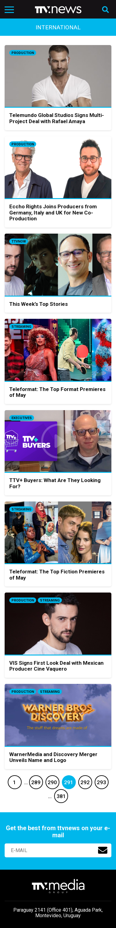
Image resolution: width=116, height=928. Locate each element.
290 (52, 782)
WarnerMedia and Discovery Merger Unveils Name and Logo (53, 757)
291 (68, 782)
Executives (21, 418)
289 (36, 782)
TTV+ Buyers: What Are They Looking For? (55, 483)
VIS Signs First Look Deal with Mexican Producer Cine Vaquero (56, 666)
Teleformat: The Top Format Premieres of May (57, 392)
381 (61, 796)
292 (85, 782)
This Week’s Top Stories (38, 304)
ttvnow (18, 241)
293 (101, 782)
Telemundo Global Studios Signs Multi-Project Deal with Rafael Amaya (56, 118)
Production (22, 53)
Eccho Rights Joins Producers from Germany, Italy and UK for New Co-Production (53, 212)
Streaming (21, 327)
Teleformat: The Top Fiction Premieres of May (57, 574)
